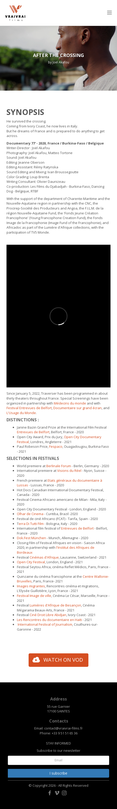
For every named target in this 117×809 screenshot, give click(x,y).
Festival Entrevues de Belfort (29, 408)
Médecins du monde (70, 403)
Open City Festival (31, 562)
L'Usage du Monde (21, 412)
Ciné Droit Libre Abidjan (48, 614)
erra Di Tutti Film (31, 523)
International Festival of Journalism (45, 624)
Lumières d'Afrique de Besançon (55, 605)
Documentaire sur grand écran (77, 408)
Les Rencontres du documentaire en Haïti (49, 619)
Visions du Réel (69, 470)
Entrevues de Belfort (33, 432)
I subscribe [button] (58, 773)
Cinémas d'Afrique (44, 557)
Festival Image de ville (34, 595)
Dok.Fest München (31, 538)
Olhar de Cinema (30, 513)
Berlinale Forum (59, 466)
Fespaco (55, 446)
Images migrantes (31, 586)
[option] (58, 58)
